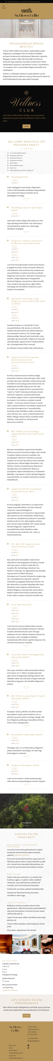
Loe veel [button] (27, 197)
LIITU (26, 124)
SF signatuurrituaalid (17, 151)
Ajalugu (12, 1053)
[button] (3, 5)
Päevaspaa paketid (15, 153)
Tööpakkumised (16, 1056)
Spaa (11, 1046)
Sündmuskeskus (16, 1051)
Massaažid (12, 161)
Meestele (12, 166)
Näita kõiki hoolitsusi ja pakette (20, 168)
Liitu (26, 1014)
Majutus (13, 1043)
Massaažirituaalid (15, 163)
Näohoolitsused (15, 156)
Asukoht (33, 1032)
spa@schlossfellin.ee (21, 853)
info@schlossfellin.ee (34, 1039)
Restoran (13, 1048)
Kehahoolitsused (15, 158)
